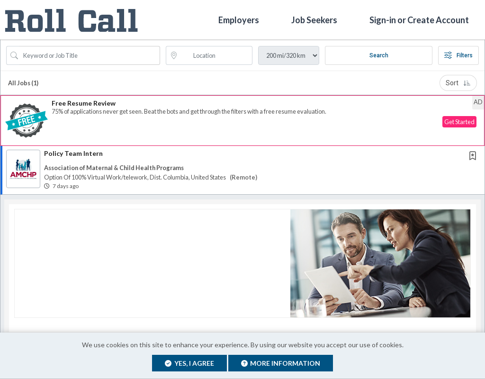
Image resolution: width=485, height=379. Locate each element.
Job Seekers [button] (314, 19)
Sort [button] (458, 83)
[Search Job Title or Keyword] (89, 55)
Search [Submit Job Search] (378, 55)
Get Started (459, 122)
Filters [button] (458, 55)
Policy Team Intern (73, 153)
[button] (242, 120)
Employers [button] (238, 19)
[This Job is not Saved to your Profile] (474, 156)
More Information (281, 363)
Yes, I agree (189, 363)
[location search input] (216, 55)
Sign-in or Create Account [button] (419, 19)
